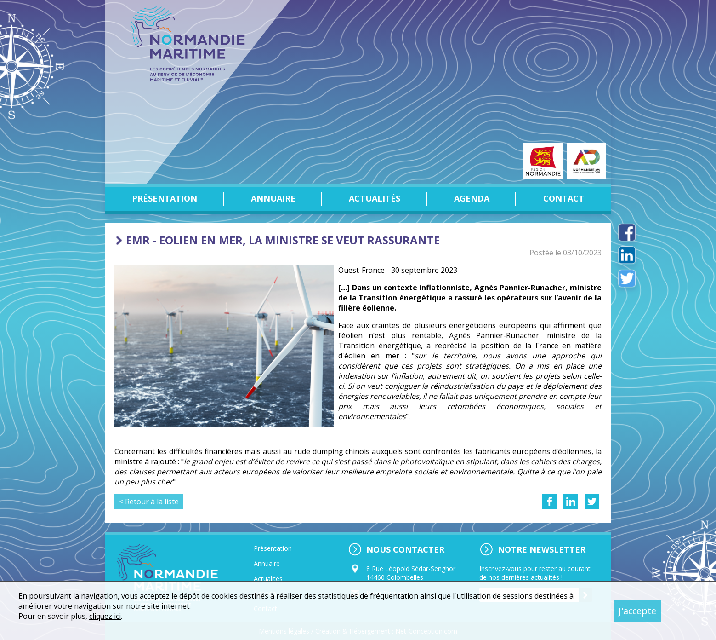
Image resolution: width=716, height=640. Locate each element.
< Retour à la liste (149, 501)
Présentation (164, 198)
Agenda (471, 198)
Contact (563, 198)
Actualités (374, 198)
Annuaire (273, 198)
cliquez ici (105, 616)
